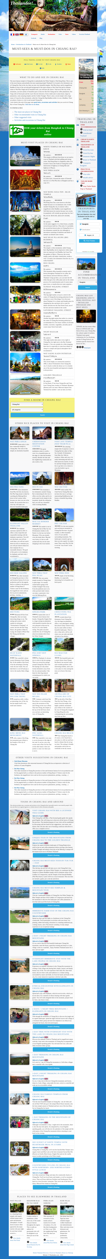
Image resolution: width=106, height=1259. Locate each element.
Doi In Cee (37, 487)
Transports (34, 34)
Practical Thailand (84, 34)
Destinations (51, 34)
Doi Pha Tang (17, 487)
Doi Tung (15, 612)
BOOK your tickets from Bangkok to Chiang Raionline (47, 131)
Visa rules (86, 174)
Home (13, 44)
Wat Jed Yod (61, 487)
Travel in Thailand (55, 1253)
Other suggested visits (22, 117)
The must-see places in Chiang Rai (27, 112)
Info (42, 68)
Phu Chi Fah (61, 523)
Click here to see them (32, 104)
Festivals (33, 38)
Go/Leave (17, 64)
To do (48, 64)
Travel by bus (88, 153)
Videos (74, 34)
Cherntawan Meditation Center (39, 444)
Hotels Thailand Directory (41, 1253)
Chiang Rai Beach (64, 733)
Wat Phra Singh (18, 442)
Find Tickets (89, 241)
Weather (58, 64)
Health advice (88, 178)
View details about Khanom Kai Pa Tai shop (33, 1245)
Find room (28, 64)
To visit (39, 64)
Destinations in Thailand (23, 44)
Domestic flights (89, 156)
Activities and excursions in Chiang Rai (29, 120)
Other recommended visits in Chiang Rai (30, 115)
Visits (60, 34)
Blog (41, 38)
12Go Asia (89, 251)
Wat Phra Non (62, 573)
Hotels (43, 34)
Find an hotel (88, 130)
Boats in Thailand (89, 160)
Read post (87, 348)
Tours (66, 34)
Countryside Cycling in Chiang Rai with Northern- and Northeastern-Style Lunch (51, 1167)
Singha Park (38, 612)
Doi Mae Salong (18, 573)
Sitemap (70, 1253)
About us (64, 1253)
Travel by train (88, 150)
